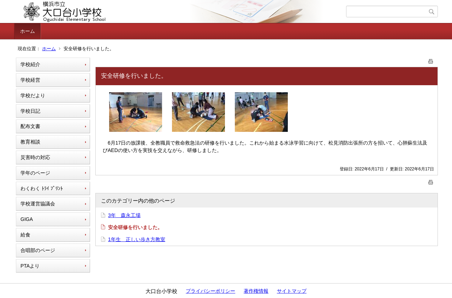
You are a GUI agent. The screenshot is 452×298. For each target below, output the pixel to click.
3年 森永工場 (124, 215)
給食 (25, 235)
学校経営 (30, 80)
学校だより (32, 95)
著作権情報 (256, 291)
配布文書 (30, 126)
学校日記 (30, 111)
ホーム (27, 31)
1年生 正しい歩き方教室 (136, 239)
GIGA (26, 219)
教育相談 (30, 142)
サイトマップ (292, 291)
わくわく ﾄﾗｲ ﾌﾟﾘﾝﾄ (41, 188)
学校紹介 (30, 64)
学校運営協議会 (37, 203)
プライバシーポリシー (210, 291)
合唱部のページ (37, 250)
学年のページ (35, 173)
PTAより (30, 266)
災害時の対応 (35, 157)
